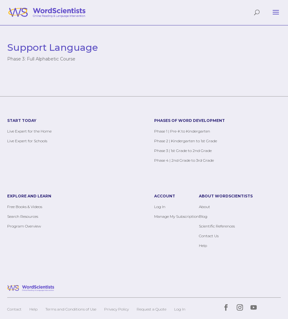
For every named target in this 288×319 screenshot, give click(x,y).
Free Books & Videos (24, 206)
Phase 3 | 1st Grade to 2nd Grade (183, 150)
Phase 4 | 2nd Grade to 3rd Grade (184, 160)
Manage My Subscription (176, 216)
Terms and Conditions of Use (70, 309)
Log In (159, 206)
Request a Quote (151, 309)
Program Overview (24, 226)
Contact (14, 309)
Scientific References (217, 226)
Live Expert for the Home (29, 131)
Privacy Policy (116, 309)
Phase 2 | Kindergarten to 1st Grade (185, 141)
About (204, 206)
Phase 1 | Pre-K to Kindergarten (182, 131)
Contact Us (209, 235)
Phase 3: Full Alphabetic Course (41, 59)
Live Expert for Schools (27, 141)
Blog (203, 216)
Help (203, 245)
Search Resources (22, 216)
